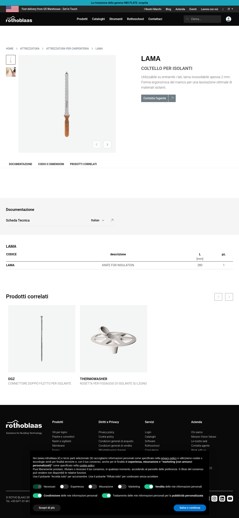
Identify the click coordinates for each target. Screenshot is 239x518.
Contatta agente (200, 445)
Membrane (58, 445)
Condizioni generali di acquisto (116, 441)
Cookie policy (106, 436)
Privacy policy (106, 432)
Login (148, 432)
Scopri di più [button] (47, 507)
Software (150, 441)
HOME (9, 48)
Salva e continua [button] (190, 507)
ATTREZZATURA (30, 48)
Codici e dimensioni (51, 164)
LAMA (99, 48)
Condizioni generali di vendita (115, 445)
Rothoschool (152, 445)
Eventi (193, 9)
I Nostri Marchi (152, 9)
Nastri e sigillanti (61, 441)
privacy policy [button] (169, 458)
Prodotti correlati (83, 164)
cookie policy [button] (87, 465)
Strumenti (115, 19)
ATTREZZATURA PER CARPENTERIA (67, 48)
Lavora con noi (209, 9)
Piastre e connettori (63, 436)
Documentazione (20, 164)
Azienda (180, 9)
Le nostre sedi (199, 441)
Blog (168, 9)
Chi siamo (197, 432)
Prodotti (82, 19)
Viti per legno (59, 432)
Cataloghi (150, 436)
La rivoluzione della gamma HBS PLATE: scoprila (119, 2)
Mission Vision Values (203, 436)
